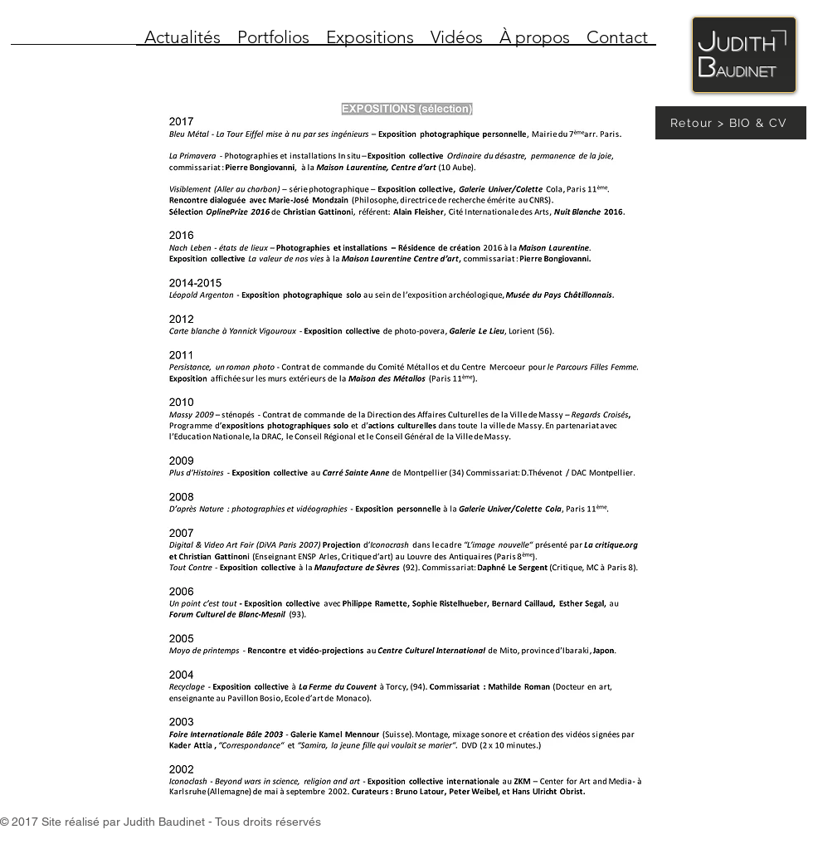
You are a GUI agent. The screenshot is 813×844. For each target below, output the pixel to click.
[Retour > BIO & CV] (730, 122)
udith (746, 43)
